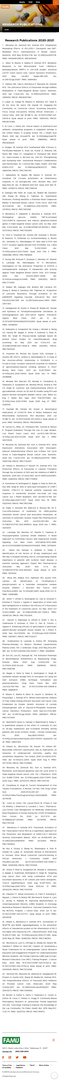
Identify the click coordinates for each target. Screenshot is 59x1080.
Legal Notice (20, 1065)
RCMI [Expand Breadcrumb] (7, 30)
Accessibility (6, 1068)
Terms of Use (7, 1065)
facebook (3, 1057)
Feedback (19, 1068)
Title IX (32, 1065)
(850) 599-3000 (22, 1052)
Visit (30, 2)
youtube (24, 1057)
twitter (17, 1057)
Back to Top (53, 1040)
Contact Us (7, 1052)
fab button (54, 1075)
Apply (22, 2)
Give (38, 2)
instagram (9, 1057)
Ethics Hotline (44, 1065)
